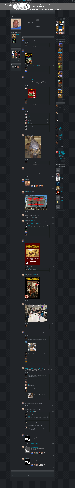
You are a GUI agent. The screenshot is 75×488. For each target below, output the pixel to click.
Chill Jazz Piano (61, 127)
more (60, 107)
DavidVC (33, 65)
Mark (28, 122)
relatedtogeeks (60, 158)
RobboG (29, 38)
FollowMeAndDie (30, 191)
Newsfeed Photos (18, 39)
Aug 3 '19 (53, 266)
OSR (31, 459)
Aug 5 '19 (53, 217)
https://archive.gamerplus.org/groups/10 (46, 435)
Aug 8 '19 (53, 188)
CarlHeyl (31, 159)
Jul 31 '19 (53, 455)
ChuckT (32, 405)
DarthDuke (34, 223)
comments (60, 105)
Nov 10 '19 (53, 159)
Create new (60, 210)
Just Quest (61, 177)
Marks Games (17, 34)
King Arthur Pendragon (34, 180)
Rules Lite (61, 200)
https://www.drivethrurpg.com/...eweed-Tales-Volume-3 (33, 78)
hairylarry (31, 65)
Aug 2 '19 (53, 323)
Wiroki (35, 405)
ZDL (28, 119)
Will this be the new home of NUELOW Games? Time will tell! (34, 368)
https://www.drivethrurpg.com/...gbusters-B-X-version (32, 168)
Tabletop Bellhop (61, 134)
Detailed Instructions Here (15, 476)
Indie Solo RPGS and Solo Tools (20, 0)
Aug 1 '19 (53, 372)
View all (19, 45)
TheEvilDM (31, 223)
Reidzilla (29, 113)
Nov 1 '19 (53, 176)
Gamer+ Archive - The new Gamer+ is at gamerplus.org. (21, 2)
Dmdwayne (33, 323)
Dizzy (28, 360)
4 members (31, 176)
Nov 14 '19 (53, 65)
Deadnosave (31, 220)
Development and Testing (34, 447)
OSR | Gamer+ (33, 436)
